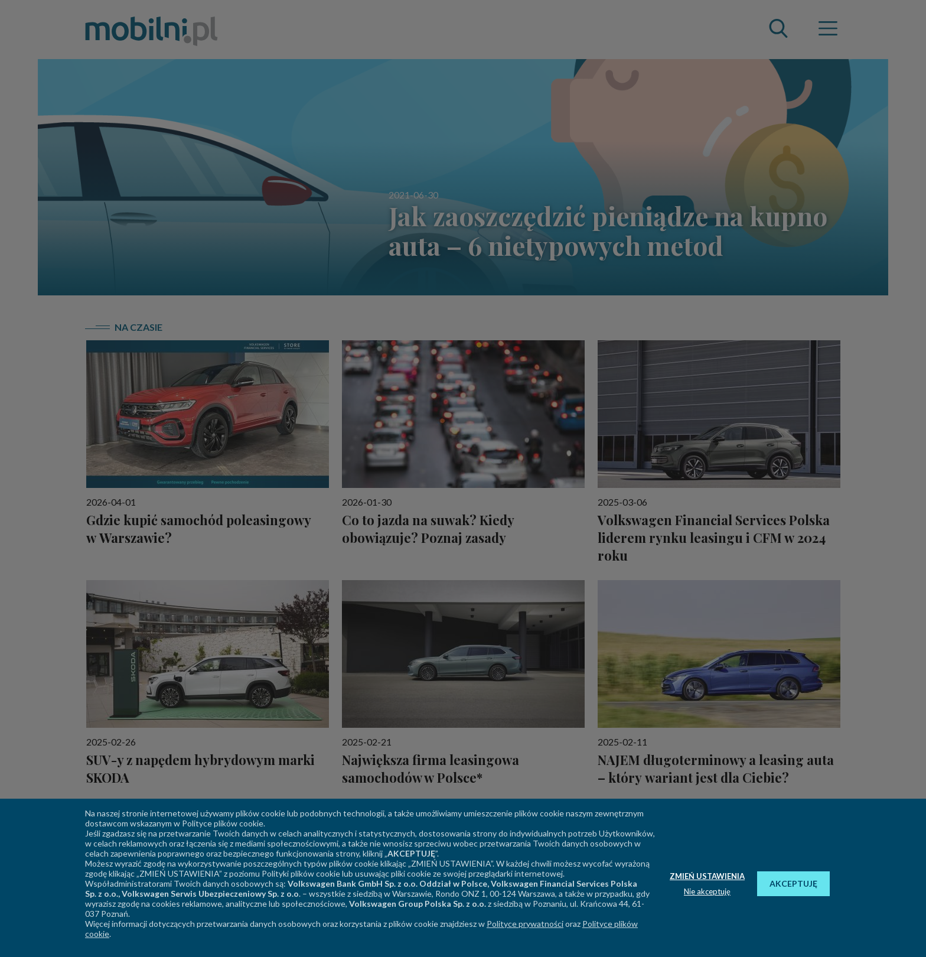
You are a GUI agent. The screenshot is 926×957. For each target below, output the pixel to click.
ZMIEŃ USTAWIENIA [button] (707, 876)
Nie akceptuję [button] (707, 891)
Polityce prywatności (525, 924)
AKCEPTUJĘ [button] (793, 883)
